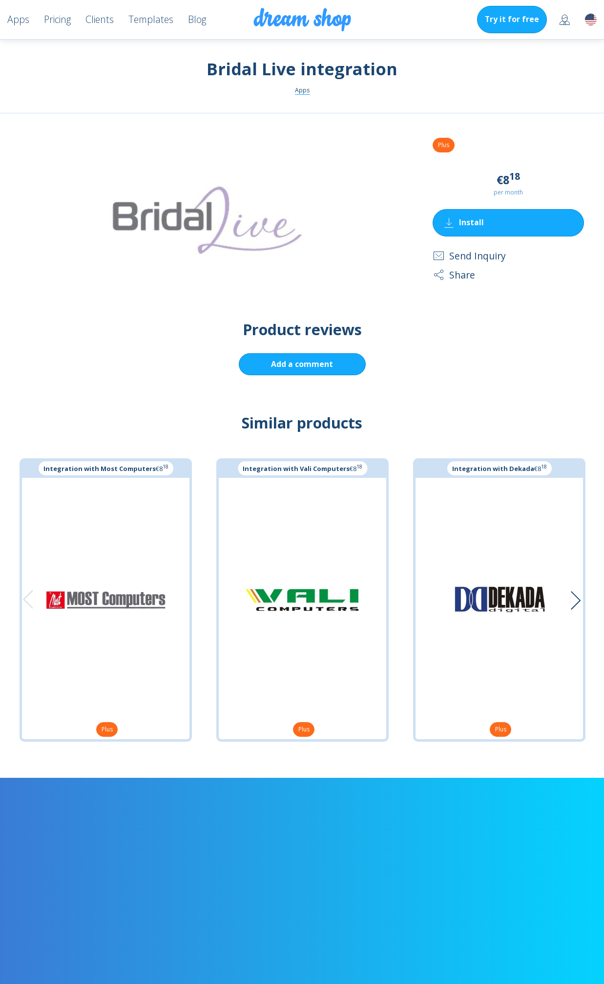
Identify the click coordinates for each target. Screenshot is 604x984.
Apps (302, 90)
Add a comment (302, 364)
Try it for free (512, 19)
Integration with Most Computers (99, 468)
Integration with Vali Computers (296, 468)
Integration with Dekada (493, 468)
